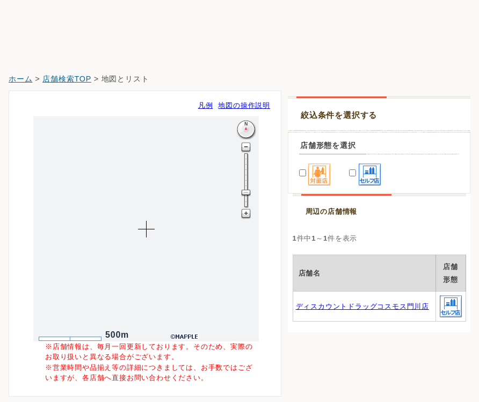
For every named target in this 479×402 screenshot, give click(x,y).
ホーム (20, 79)
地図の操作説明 (244, 105)
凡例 (205, 105)
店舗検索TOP (66, 79)
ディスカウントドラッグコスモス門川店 (362, 306)
